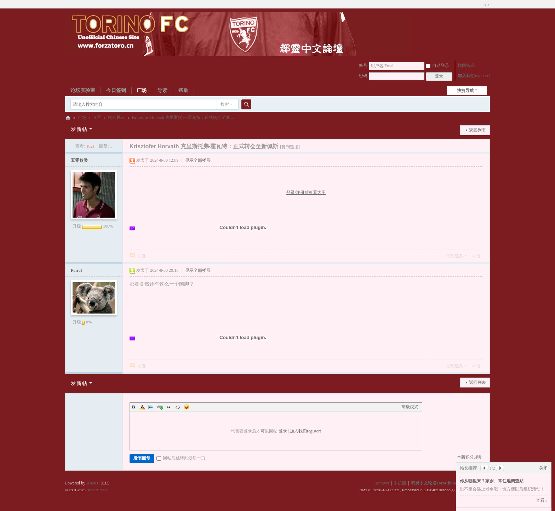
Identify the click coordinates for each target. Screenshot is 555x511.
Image (151, 406)
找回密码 (466, 65)
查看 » (542, 500)
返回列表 (477, 130)
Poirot (76, 270)
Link (160, 406)
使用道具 (454, 255)
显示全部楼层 (198, 160)
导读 (162, 90)
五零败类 (79, 160)
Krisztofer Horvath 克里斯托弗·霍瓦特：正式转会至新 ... (183, 117)
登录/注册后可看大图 (306, 192)
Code (177, 406)
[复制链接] (290, 146)
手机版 (400, 483)
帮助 (183, 90)
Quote (168, 406)
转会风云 (116, 117)
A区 (97, 117)
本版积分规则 (469, 457)
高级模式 (409, 406)
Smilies (186, 406)
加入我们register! (474, 75)
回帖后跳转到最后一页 (180, 457)
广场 (142, 90)
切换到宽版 (487, 5)
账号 (363, 65)
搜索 (225, 104)
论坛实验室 (82, 90)
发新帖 (79, 129)
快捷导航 (465, 90)
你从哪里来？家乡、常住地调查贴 (491, 480)
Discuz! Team (97, 490)
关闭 (543, 468)
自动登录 (437, 65)
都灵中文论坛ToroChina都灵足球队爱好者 (68, 118)
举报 (476, 255)
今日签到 (116, 90)
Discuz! (93, 483)
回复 (141, 255)
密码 (363, 75)
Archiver (381, 483)
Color (142, 406)
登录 (283, 431)
